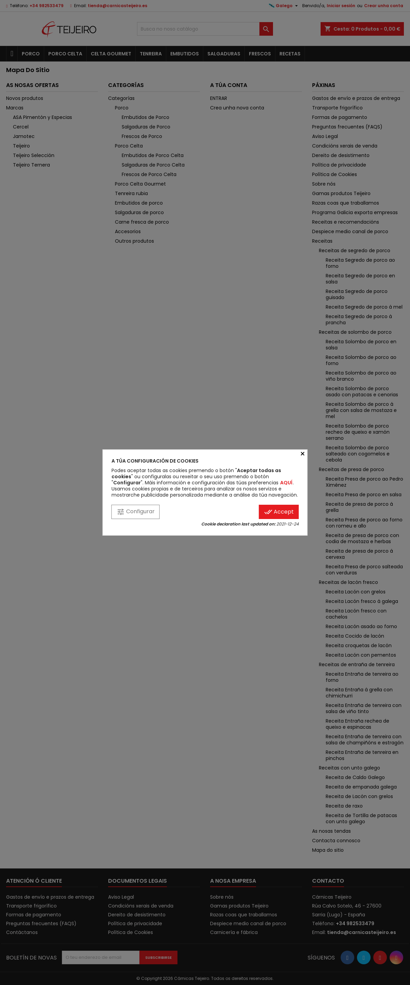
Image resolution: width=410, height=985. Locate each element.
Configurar (136, 511)
